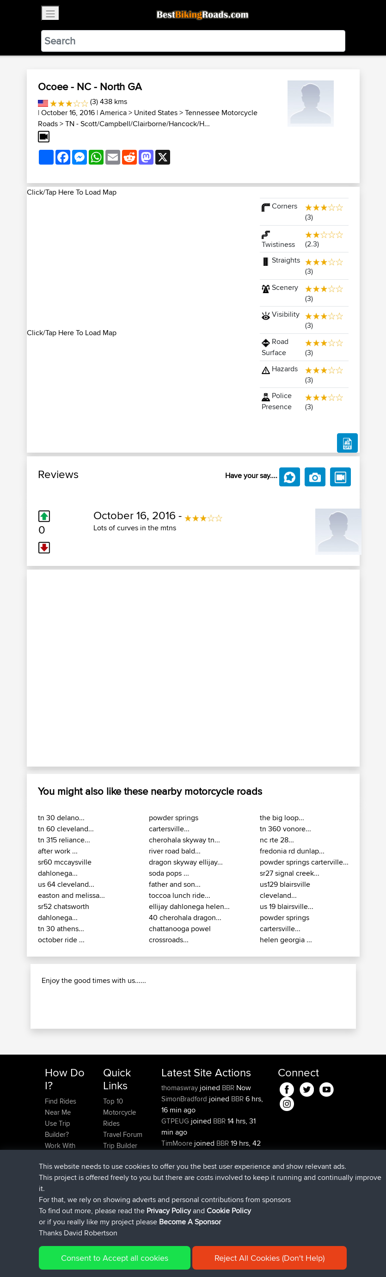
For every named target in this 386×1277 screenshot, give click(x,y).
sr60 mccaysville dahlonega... (65, 867)
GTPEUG (176, 1121)
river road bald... (175, 851)
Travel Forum (122, 1134)
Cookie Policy (229, 1210)
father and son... (175, 884)
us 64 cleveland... (66, 884)
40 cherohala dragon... (185, 917)
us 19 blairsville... (286, 906)
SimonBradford (185, 1099)
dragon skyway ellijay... (186, 862)
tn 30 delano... (61, 817)
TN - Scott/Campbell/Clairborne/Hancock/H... (137, 123)
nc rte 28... (277, 840)
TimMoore (177, 1143)
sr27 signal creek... (289, 873)
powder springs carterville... (304, 862)
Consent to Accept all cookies (114, 1258)
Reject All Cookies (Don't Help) (269, 1258)
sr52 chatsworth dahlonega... (63, 912)
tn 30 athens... (61, 928)
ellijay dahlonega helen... (189, 906)
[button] (52, 668)
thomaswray (180, 1088)
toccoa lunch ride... (179, 895)
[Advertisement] (138, 262)
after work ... (58, 851)
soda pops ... (169, 873)
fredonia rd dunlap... (292, 851)
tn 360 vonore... (285, 828)
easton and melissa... (71, 895)
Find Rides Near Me (60, 1106)
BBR (228, 1088)
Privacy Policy (169, 1210)
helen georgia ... (286, 939)
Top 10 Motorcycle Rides (119, 1112)
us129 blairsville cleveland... (285, 890)
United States (156, 112)
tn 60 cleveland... (66, 828)
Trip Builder (120, 1145)
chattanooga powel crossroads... (180, 934)
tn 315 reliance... (64, 840)
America (113, 112)
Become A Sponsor (190, 1221)
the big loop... (282, 817)
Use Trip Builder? (57, 1128)
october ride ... (61, 939)
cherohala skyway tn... (184, 840)
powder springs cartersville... (173, 823)
